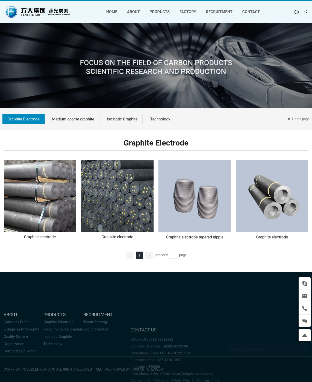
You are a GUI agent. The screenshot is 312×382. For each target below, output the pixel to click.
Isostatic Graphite (122, 119)
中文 (301, 11)
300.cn (139, 369)
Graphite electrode (40, 237)
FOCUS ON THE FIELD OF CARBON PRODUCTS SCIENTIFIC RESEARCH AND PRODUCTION (156, 69)
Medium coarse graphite (73, 119)
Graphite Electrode (23, 119)
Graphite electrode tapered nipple (195, 237)
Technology (160, 119)
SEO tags (103, 369)
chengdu (155, 369)
